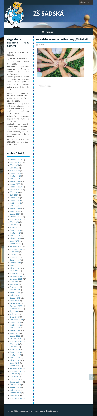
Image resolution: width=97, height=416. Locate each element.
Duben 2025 (15, 178)
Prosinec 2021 (16, 276)
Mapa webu (24, 411)
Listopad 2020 (16, 309)
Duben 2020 (15, 328)
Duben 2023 (15, 235)
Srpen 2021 (15, 287)
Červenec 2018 (16, 382)
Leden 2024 (15, 214)
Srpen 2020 (15, 317)
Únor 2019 (14, 363)
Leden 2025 (15, 184)
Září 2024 (14, 195)
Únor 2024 (14, 211)
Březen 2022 (15, 268)
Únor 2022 (14, 271)
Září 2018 (14, 376)
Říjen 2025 (14, 165)
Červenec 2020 (16, 319)
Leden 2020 (15, 336)
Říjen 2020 (14, 311)
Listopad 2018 (16, 371)
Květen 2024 (15, 203)
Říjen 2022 (14, 252)
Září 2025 (14, 168)
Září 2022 (14, 254)
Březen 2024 (15, 208)
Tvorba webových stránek (38, 411)
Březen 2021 (15, 298)
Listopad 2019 (16, 341)
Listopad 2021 (16, 279)
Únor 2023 (14, 241)
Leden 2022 (15, 273)
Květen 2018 (15, 387)
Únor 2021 (14, 300)
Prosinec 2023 (16, 216)
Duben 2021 (15, 295)
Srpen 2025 (15, 170)
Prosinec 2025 (16, 159)
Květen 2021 (15, 292)
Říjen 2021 (14, 281)
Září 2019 (14, 347)
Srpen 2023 (15, 227)
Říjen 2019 (14, 344)
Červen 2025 (15, 173)
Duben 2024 (15, 206)
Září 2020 (14, 314)
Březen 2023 (15, 238)
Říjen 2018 (14, 374)
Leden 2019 (15, 365)
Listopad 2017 (16, 398)
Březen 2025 (15, 181)
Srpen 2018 (15, 379)
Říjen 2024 (14, 192)
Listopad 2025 (16, 162)
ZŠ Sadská (48, 13)
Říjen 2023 (14, 222)
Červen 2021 (15, 290)
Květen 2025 (15, 176)
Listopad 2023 (16, 219)
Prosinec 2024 (16, 187)
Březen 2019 (15, 360)
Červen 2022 (15, 260)
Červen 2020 (15, 322)
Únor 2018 (14, 395)
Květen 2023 (15, 233)
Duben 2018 (15, 390)
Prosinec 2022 (16, 246)
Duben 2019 (15, 357)
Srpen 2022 (15, 257)
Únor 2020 (14, 333)
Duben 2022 (15, 265)
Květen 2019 (15, 355)
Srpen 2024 (15, 197)
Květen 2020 (15, 325)
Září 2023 (14, 225)
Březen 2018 (15, 393)
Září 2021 (14, 284)
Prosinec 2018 (16, 368)
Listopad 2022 (16, 249)
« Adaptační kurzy (44, 86)
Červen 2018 (15, 384)
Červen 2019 (15, 352)
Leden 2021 (15, 303)
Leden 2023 (15, 243)
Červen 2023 (15, 230)
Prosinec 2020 (16, 306)
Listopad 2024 (16, 189)
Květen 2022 (15, 262)
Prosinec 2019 (16, 338)
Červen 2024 (15, 200)
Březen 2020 (15, 330)
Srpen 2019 (15, 349)
